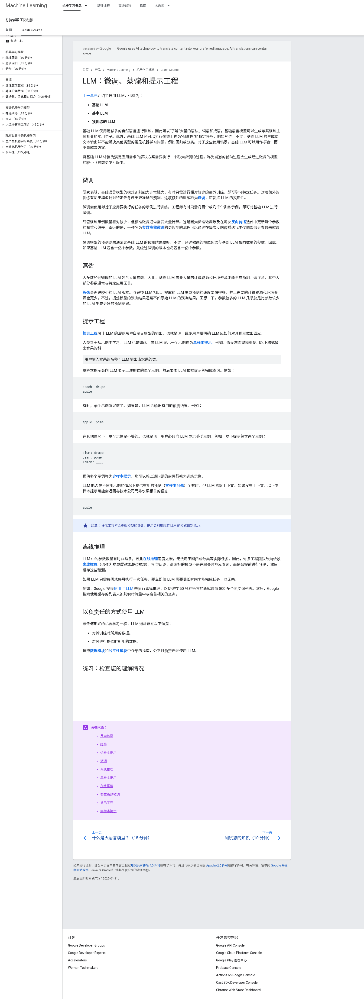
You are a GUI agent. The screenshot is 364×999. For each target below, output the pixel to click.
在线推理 (106, 786)
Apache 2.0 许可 (217, 865)
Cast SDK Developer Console (237, 982)
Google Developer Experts (87, 953)
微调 (103, 761)
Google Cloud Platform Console (239, 953)
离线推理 (106, 769)
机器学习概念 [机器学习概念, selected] (72, 5)
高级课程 (124, 5)
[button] (30, 58)
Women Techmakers (83, 968)
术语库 (159, 5)
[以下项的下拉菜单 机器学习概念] (87, 5)
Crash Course (170, 69)
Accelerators (77, 960)
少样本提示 (108, 752)
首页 (9, 30)
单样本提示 (108, 777)
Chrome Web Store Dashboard (238, 990)
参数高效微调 (110, 794)
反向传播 (106, 736)
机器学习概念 (19, 20)
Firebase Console (228, 968)
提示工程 (106, 803)
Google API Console (230, 945)
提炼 (103, 744)
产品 (98, 69)
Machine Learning (26, 5)
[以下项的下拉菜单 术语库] (170, 5)
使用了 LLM (123, 588)
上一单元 (90, 96)
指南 (143, 5)
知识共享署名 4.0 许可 (145, 865)
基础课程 (103, 5)
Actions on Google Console (235, 975)
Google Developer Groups (86, 945)
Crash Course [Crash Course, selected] (31, 30)
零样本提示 (108, 811)
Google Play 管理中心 (231, 960)
